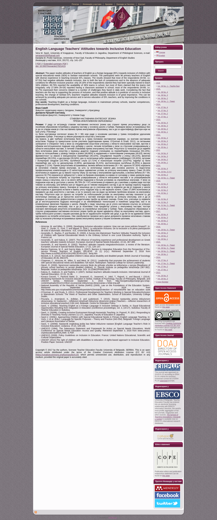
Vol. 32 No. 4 (162, 184)
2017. (158, 211)
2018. (158, 196)
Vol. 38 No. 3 (162, 95)
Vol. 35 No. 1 (162, 147)
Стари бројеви (162, 282)
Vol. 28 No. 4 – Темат (166, 245)
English (160, 56)
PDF (39, 64)
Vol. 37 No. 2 (162, 114)
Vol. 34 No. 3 (162, 156)
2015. (158, 242)
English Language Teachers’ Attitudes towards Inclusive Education (88, 49)
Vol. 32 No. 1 (162, 193)
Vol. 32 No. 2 (162, 190)
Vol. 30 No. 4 (162, 215)
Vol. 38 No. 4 (162, 92)
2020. (158, 166)
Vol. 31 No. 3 (162, 202)
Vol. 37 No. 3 (162, 111)
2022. (158, 135)
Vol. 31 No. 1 (162, 208)
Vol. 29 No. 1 (162, 239)
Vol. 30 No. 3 (162, 218)
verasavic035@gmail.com (48, 55)
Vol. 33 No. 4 (162, 169)
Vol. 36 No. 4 (162, 123)
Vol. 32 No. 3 (162, 187)
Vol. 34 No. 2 (162, 160)
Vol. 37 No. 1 (162, 117)
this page (166, 307)
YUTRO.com (112, 517)
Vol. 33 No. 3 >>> (164, 172)
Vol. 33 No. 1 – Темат (166, 178)
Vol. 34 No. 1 (162, 163)
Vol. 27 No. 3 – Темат (166, 263)
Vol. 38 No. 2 (162, 98)
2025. (158, 89)
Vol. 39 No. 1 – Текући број (168, 86)
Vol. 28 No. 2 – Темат (166, 251)
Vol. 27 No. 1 (162, 270)
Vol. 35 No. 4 (162, 138)
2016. (158, 227)
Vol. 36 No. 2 (162, 129)
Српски (160, 52)
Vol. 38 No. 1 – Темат (166, 101)
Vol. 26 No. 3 (162, 279)
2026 (158, 83)
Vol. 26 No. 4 (162, 276)
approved (164, 381)
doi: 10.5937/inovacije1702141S (51, 66)
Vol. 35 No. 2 (162, 144)
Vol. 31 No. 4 (162, 199)
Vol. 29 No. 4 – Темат (166, 230)
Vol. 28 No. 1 (162, 254)
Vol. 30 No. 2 (162, 221)
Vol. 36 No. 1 (162, 132)
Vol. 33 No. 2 (162, 175)
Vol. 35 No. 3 (162, 141)
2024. (158, 104)
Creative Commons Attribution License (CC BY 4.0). (168, 324)
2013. (158, 273)
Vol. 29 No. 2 (162, 236)
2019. (158, 181)
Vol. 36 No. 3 (162, 126)
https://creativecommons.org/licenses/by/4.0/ (57, 354)
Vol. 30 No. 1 (162, 224)
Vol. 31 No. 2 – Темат (166, 205)
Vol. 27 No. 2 (162, 266)
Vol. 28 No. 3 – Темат (166, 248)
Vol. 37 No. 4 (162, 107)
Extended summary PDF (55, 64)
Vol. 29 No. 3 (162, 233)
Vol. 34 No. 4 (162, 153)
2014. (158, 257)
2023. (158, 120)
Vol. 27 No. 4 (162, 260)
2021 (158, 150)
